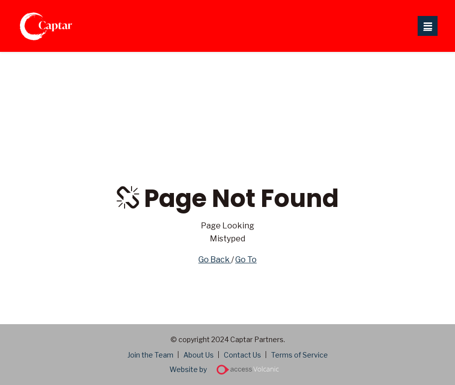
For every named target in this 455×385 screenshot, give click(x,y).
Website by (227, 369)
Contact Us (242, 355)
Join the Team (150, 355)
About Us (198, 355)
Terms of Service (299, 355)
